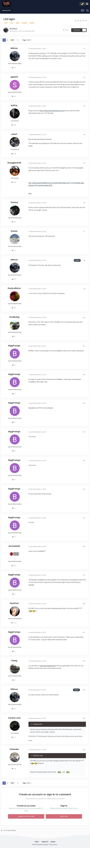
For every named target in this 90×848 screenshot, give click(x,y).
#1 (84, 48)
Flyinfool (14, 603)
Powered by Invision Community (40, 844)
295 (14, 768)
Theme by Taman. (53, 844)
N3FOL (14, 105)
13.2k (14, 623)
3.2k (14, 565)
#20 (84, 604)
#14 (84, 432)
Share (66, 30)
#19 (84, 575)
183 (14, 308)
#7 (84, 231)
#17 (84, 518)
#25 (84, 749)
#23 (84, 690)
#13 (84, 403)
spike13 (14, 77)
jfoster (14, 231)
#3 (84, 106)
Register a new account (26, 816)
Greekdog (14, 317)
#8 (84, 260)
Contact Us (44, 842)
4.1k (14, 737)
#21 (84, 632)
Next (12, 40)
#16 (84, 489)
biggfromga (14, 345)
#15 (84, 460)
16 (13, 365)
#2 (84, 77)
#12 (84, 374)
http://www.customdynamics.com (52, 111)
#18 (84, 546)
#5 (84, 163)
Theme (37, 842)
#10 (84, 317)
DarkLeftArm (14, 288)
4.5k (14, 182)
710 (14, 250)
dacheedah (14, 546)
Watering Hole (30, 31)
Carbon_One (14, 718)
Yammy (14, 202)
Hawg (14, 660)
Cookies (52, 842)
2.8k (14, 125)
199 (14, 96)
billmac (14, 29)
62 (13, 336)
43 (13, 680)
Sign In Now (64, 816)
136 (14, 222)
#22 (84, 661)
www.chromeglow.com (48, 666)
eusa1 (14, 134)
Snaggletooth (14, 163)
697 (14, 68)
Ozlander (14, 749)
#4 (84, 134)
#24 (84, 718)
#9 (84, 289)
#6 (84, 203)
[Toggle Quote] (31, 724)
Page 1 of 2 (27, 40)
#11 (84, 346)
